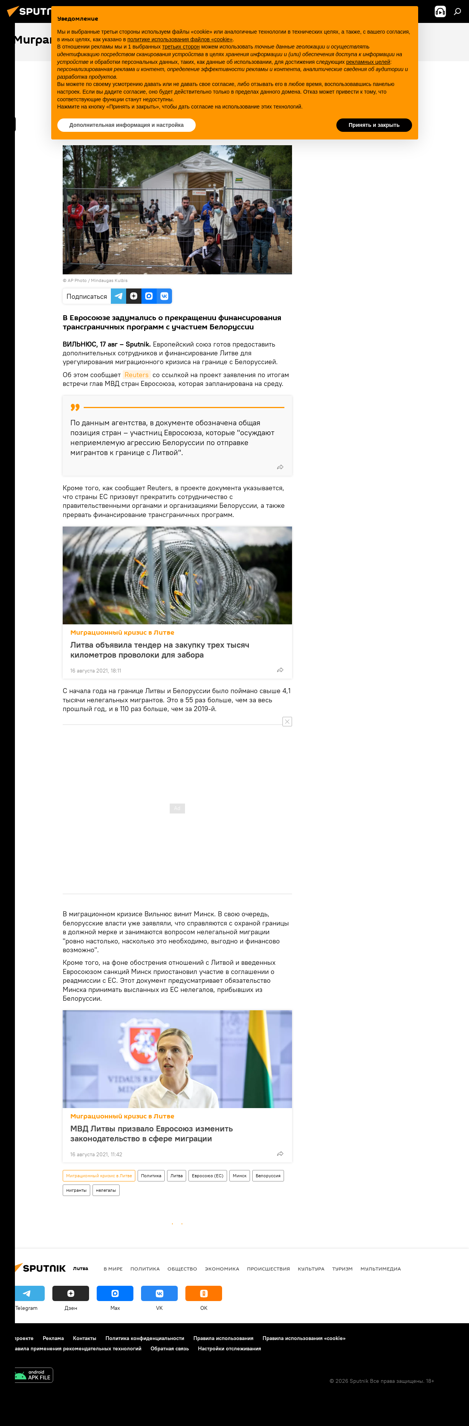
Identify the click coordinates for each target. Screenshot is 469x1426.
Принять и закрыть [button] (374, 125)
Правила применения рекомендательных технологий (74, 1348)
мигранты (76, 1190)
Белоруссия (268, 1175)
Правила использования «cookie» (304, 1338)
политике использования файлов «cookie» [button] (179, 39)
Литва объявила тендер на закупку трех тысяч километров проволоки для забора (159, 650)
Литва (176, 1175)
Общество (182, 1268)
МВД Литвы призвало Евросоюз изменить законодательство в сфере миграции (151, 1133)
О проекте (21, 1338)
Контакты (84, 1338)
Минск (240, 1175)
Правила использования (223, 1338)
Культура (311, 1268)
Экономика (222, 1268)
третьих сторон (181, 47)
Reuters (137, 374)
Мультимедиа (380, 1268)
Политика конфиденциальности (144, 1338)
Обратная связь (170, 1348)
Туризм (342, 1268)
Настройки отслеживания (229, 1348)
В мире (113, 1268)
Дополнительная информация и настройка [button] (127, 125)
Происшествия (268, 1268)
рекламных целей (368, 62)
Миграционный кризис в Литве (122, 632)
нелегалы (106, 1190)
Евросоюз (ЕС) (208, 1175)
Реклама (53, 1338)
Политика (151, 1175)
